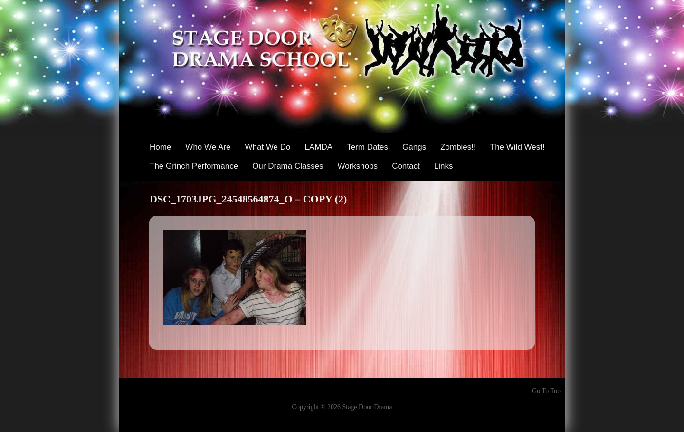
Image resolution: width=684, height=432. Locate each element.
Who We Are (207, 147)
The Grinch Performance (194, 166)
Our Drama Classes (287, 166)
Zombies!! (458, 147)
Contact (406, 166)
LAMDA (319, 147)
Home (160, 147)
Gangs (414, 147)
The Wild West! (517, 147)
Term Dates (367, 147)
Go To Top (546, 391)
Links (443, 166)
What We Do (267, 147)
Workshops (357, 166)
